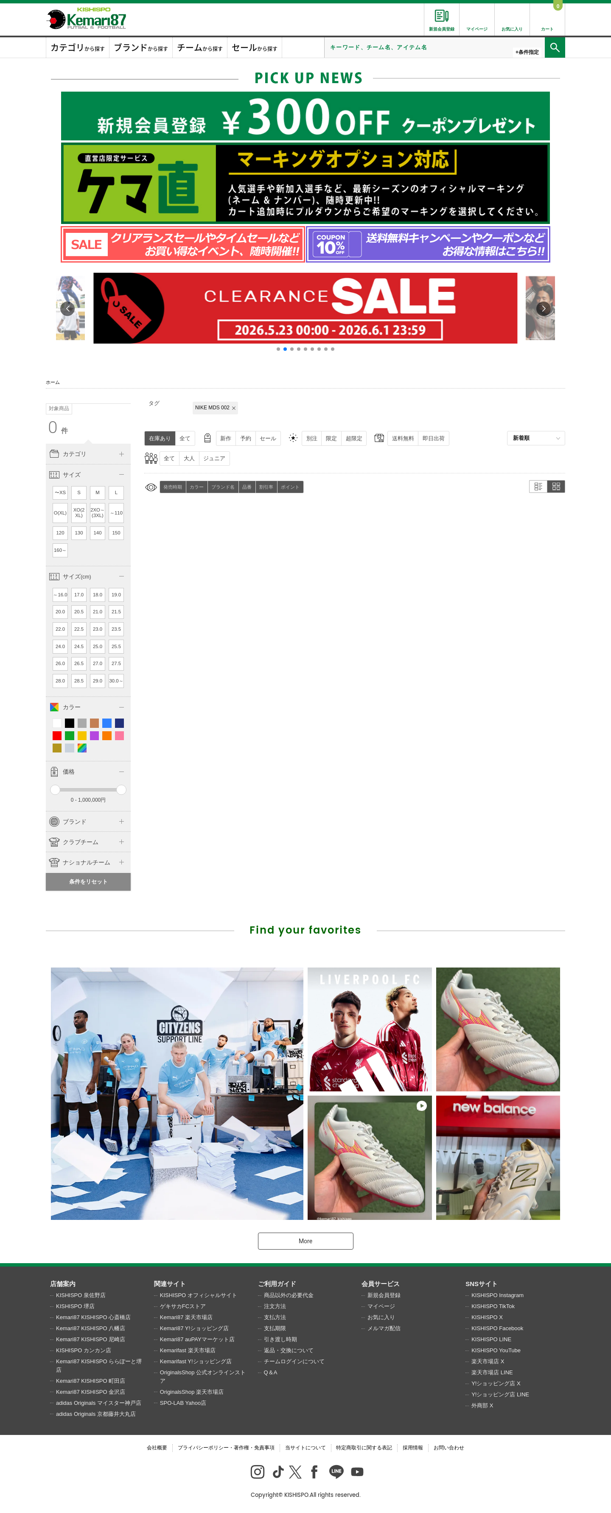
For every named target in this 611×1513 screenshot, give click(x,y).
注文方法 (275, 1306)
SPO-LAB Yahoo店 (183, 1403)
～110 (116, 512)
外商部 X (482, 1405)
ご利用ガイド (277, 1283)
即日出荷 (434, 438)
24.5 (79, 646)
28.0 (60, 680)
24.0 (60, 646)
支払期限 (275, 1328)
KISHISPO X (487, 1317)
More (305, 1241)
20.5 (79, 611)
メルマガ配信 (384, 1328)
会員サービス (381, 1283)
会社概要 (157, 1448)
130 (79, 532)
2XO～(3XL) (97, 512)
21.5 (116, 611)
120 (60, 532)
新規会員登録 (384, 1295)
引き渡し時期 (280, 1339)
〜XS (60, 492)
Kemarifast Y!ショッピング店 (196, 1361)
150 (116, 532)
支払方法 (275, 1317)
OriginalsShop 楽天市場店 (192, 1392)
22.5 (79, 629)
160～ (60, 550)
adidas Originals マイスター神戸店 (98, 1403)
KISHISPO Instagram (497, 1295)
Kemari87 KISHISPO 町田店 (90, 1381)
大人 (189, 458)
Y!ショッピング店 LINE (500, 1394)
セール (268, 438)
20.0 (60, 611)
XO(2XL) (79, 512)
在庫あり (160, 438)
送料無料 (403, 438)
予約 (245, 438)
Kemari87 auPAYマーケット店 (197, 1339)
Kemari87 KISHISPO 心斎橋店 (93, 1317)
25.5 (116, 646)
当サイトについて (305, 1448)
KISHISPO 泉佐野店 (81, 1295)
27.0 (97, 663)
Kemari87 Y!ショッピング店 (194, 1328)
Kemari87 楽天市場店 (186, 1317)
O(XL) (60, 512)
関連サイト (170, 1283)
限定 (331, 438)
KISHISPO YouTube (496, 1350)
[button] (278, 349)
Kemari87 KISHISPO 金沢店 (90, 1392)
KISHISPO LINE (491, 1339)
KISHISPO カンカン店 (83, 1350)
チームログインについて (294, 1361)
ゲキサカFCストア (183, 1306)
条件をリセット (88, 881)
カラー (197, 486)
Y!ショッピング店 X (496, 1383)
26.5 (79, 663)
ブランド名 (223, 486)
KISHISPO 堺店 (75, 1306)
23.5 (116, 629)
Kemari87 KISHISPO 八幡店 (90, 1328)
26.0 (60, 663)
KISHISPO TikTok (493, 1306)
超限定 (354, 438)
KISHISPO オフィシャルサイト (198, 1295)
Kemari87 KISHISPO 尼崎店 (90, 1339)
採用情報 (413, 1448)
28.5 (79, 680)
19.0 (116, 594)
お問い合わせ (449, 1448)
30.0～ (116, 680)
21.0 (97, 611)
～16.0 (60, 594)
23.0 (97, 629)
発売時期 (172, 486)
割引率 (266, 486)
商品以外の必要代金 (289, 1295)
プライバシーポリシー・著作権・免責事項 (226, 1448)
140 (98, 532)
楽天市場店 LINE (492, 1372)
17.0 (79, 594)
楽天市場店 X (487, 1361)
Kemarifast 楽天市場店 (188, 1350)
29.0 (97, 680)
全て (185, 438)
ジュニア (214, 458)
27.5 (116, 663)
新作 (225, 438)
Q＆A (270, 1372)
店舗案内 (63, 1283)
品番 (247, 486)
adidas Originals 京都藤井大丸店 (96, 1414)
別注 (311, 438)
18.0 (97, 594)
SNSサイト (481, 1283)
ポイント (290, 486)
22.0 (60, 629)
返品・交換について (289, 1350)
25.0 (97, 646)
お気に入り (381, 1317)
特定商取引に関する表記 (364, 1448)
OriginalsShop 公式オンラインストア (203, 1376)
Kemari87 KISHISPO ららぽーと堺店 (99, 1365)
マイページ (381, 1306)
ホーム (53, 382)
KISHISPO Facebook (497, 1328)
